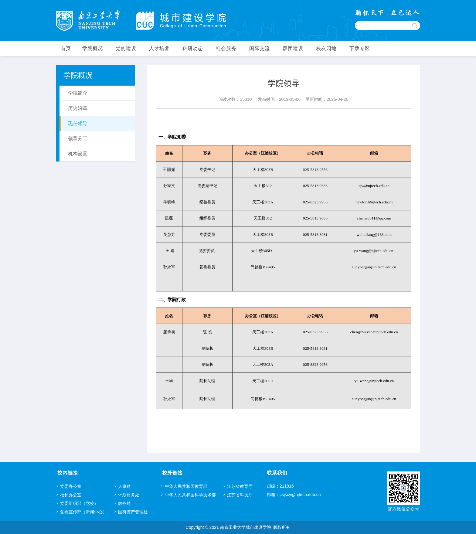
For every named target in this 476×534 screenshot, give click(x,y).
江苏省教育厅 (240, 486)
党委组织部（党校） (79, 503)
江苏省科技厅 (240, 494)
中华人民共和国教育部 (186, 486)
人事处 (124, 486)
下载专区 (359, 48)
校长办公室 (70, 494)
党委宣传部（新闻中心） (83, 511)
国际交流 (259, 48)
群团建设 (293, 48)
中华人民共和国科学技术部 (190, 494)
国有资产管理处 (133, 511)
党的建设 (126, 48)
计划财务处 (128, 494)
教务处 (124, 503)
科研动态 (192, 48)
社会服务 (226, 48)
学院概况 (92, 48)
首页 (66, 48)
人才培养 (159, 48)
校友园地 (326, 48)
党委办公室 (70, 486)
